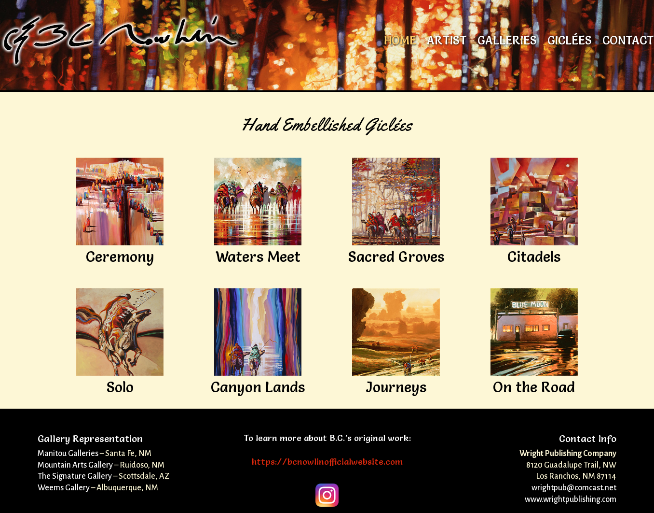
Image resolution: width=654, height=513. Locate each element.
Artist (447, 42)
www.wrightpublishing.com (570, 499)
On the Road (534, 387)
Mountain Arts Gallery (75, 465)
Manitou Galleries (68, 453)
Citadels (533, 257)
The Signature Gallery (75, 476)
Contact (628, 42)
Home (400, 42)
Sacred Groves (396, 257)
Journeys (396, 387)
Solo (120, 387)
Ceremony (120, 257)
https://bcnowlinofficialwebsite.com (327, 461)
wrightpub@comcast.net (573, 488)
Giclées (569, 42)
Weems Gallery (64, 488)
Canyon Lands (258, 387)
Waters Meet (258, 257)
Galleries (507, 42)
